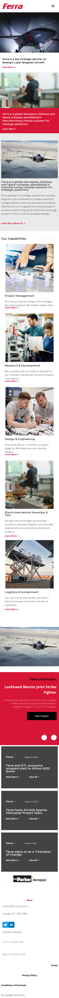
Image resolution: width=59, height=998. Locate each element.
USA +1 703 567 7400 (13, 941)
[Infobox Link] (29, 62)
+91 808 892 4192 (16, 954)
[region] (29, 679)
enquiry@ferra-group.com (15, 906)
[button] (44, 737)
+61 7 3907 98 (18, 913)
